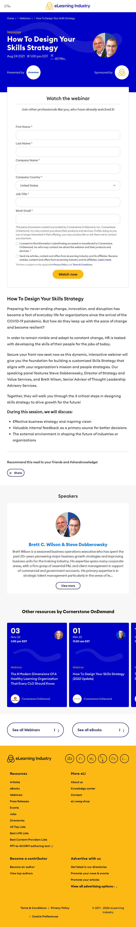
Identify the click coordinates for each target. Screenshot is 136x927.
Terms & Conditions (82, 264)
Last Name (24, 143)
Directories (17, 820)
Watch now (68, 274)
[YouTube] (102, 758)
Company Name (28, 160)
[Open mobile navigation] (6, 6)
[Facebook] (69, 758)
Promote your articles (85, 879)
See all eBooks (101, 730)
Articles (15, 782)
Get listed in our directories (89, 867)
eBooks (15, 788)
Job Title (22, 194)
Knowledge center (83, 788)
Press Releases (19, 801)
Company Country (29, 177)
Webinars (25, 18)
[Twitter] (80, 758)
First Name (24, 126)
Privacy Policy (60, 264)
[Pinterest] (113, 758)
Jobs (13, 814)
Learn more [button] (104, 259)
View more (68, 585)
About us (77, 782)
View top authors (21, 873)
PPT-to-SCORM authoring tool (31, 846)
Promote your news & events (90, 873)
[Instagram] (124, 758)
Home (10, 18)
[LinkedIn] (91, 758)
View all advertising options (94, 886)
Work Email (24, 210)
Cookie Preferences (45, 916)
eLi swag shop (80, 801)
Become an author (22, 867)
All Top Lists (18, 827)
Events (14, 807)
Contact (76, 795)
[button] (15, 473)
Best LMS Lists (19, 833)
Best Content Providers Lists (28, 839)
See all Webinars (35, 730)
